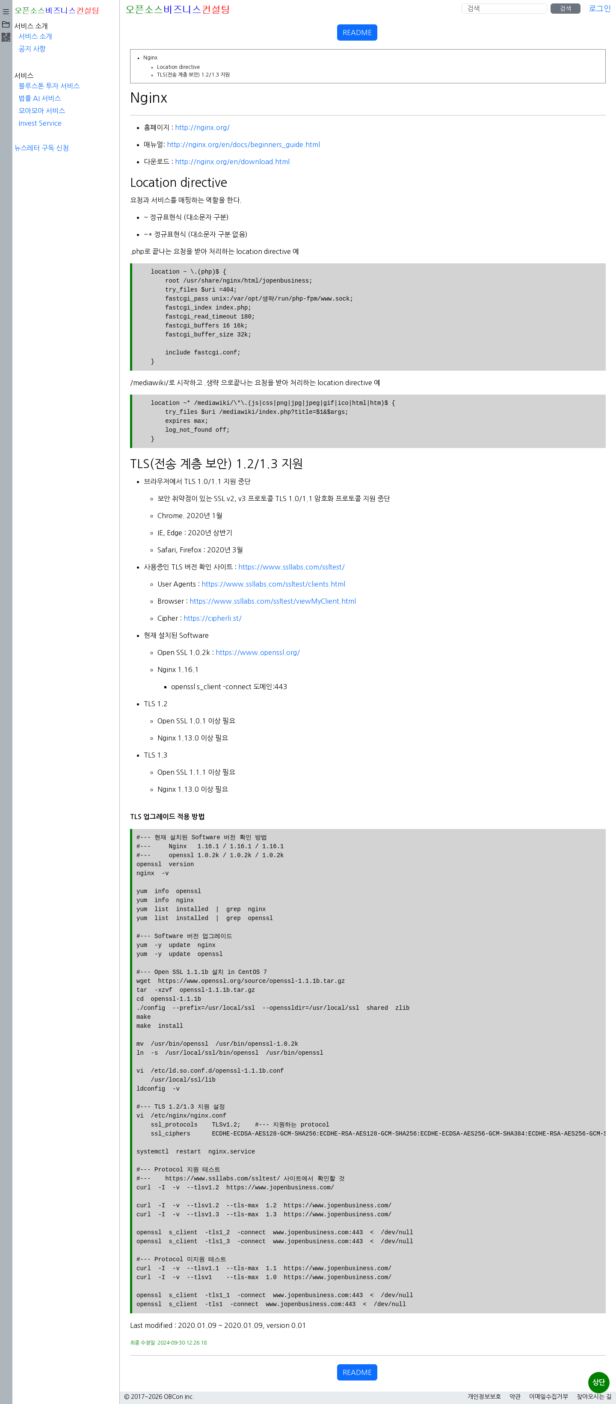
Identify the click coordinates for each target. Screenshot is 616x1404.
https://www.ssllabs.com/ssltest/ (184, 566)
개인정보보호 (484, 1397)
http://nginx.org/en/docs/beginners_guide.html (136, 144)
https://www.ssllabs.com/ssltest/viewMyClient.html (165, 601)
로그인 (600, 9)
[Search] (504, 8)
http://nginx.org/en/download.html (125, 161)
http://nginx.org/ (95, 127)
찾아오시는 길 (594, 1397)
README (303, 32)
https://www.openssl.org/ (150, 652)
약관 (515, 1397)
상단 (598, 1382)
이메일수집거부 (548, 1397)
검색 (565, 9)
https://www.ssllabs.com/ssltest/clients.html (166, 584)
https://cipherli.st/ (105, 618)
